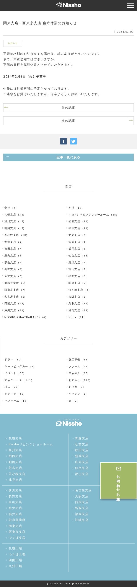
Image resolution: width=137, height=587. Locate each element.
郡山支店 (10, 262)
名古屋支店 (11, 296)
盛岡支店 (74, 248)
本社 (71, 207)
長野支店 (10, 269)
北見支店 (74, 235)
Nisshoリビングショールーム (31, 444)
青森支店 (10, 241)
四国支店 (10, 303)
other (72, 317)
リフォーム (12, 400)
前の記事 (68, 108)
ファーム (74, 366)
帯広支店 (74, 228)
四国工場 (15, 560)
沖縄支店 (10, 310)
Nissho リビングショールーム (88, 214)
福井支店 (74, 276)
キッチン (74, 393)
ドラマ (9, 359)
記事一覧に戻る (68, 157)
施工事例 (74, 359)
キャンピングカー (16, 366)
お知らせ (74, 380)
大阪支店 (74, 296)
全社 (7, 207)
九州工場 (15, 566)
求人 (7, 386)
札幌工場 (15, 548)
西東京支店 (11, 289)
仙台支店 (74, 255)
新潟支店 (74, 262)
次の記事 (68, 121)
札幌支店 (10, 214)
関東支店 (74, 282)
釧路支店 (10, 228)
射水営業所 (11, 282)
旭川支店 (10, 221)
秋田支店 (10, 248)
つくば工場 (17, 554)
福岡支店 (74, 310)
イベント (10, 373)
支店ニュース (13, 380)
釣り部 (73, 386)
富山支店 (74, 269)
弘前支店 (74, 241)
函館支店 (74, 221)
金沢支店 (10, 276)
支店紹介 (74, 373)
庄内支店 (10, 255)
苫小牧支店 (11, 235)
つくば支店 (75, 289)
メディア (10, 393)
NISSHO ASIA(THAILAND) (22, 317)
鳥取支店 (74, 303)
